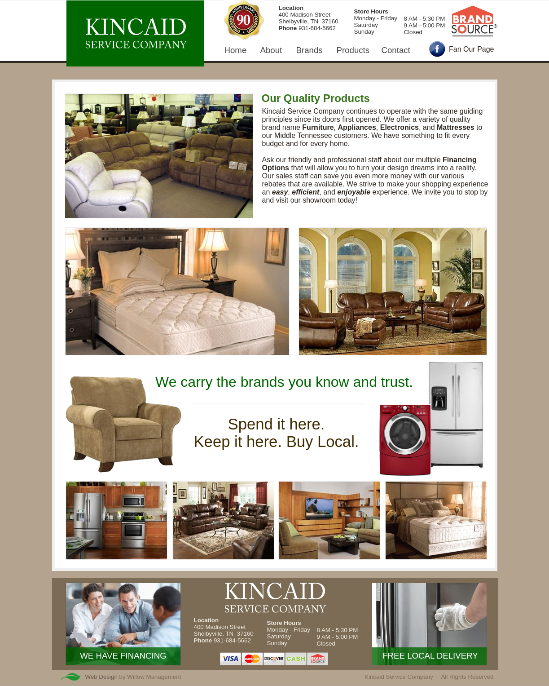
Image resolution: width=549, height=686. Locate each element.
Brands (309, 50)
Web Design (101, 676)
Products (353, 50)
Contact (396, 50)
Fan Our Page (471, 49)
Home (235, 50)
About (271, 50)
